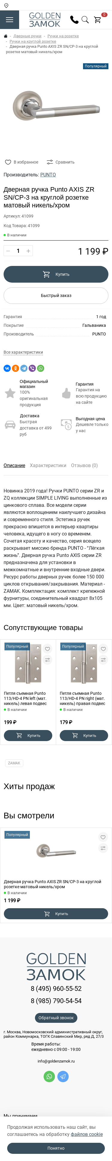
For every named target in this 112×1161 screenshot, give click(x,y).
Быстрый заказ (56, 295)
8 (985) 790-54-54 (56, 1001)
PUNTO (48, 175)
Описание (14, 465)
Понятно (56, 1148)
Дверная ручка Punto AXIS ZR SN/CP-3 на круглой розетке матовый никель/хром (52, 884)
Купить (56, 274)
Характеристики (48, 465)
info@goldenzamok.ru (56, 1061)
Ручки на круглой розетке (33, 41)
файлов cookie (87, 1134)
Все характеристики (23, 352)
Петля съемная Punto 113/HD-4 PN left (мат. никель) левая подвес (25, 698)
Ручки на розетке (63, 36)
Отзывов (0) (84, 465)
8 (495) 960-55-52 (56, 988)
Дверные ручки (27, 36)
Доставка (29, 415)
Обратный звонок (56, 1017)
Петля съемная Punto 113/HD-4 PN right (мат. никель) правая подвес (82, 698)
